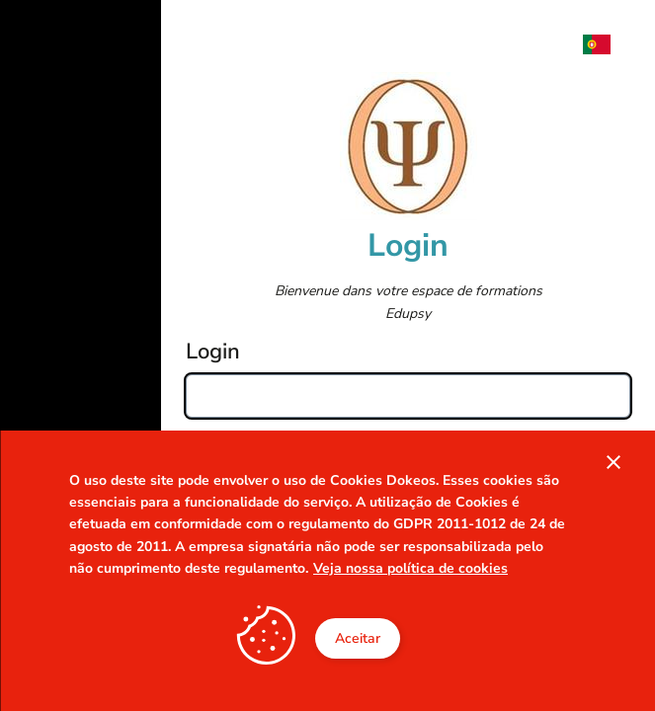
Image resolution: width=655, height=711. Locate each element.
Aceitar (357, 638)
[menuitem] (606, 44)
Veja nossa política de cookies (410, 568)
